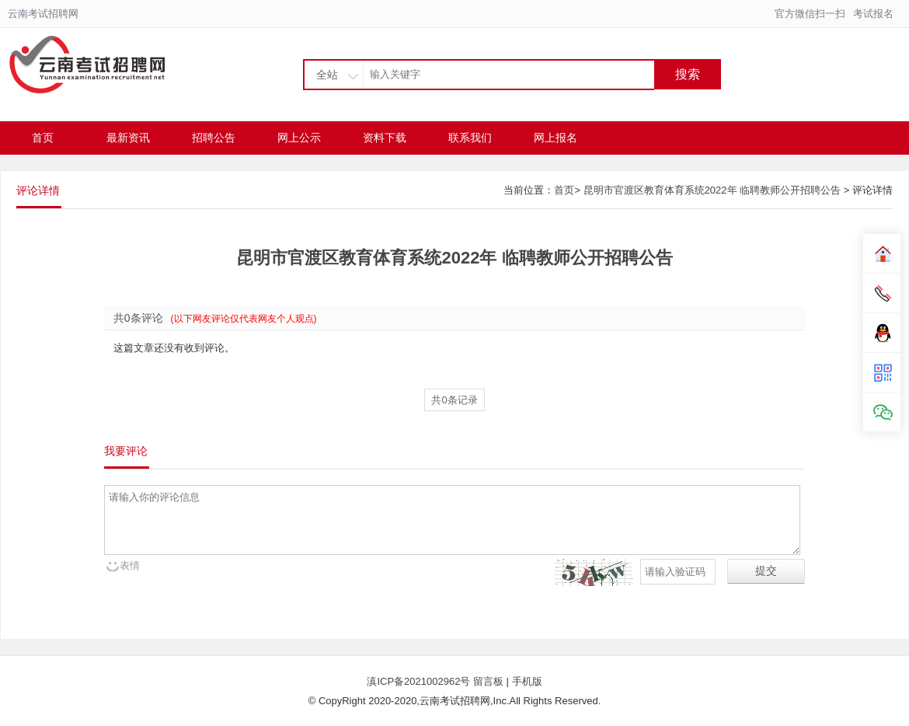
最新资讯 (128, 137)
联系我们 (470, 137)
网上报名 (555, 137)
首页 (43, 137)
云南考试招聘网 (43, 13)
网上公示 (299, 137)
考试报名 (873, 13)
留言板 (488, 681)
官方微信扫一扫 (810, 13)
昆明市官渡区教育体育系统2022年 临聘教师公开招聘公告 (712, 190)
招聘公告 (213, 137)
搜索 (687, 74)
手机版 (527, 681)
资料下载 (384, 137)
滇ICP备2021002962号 (420, 681)
